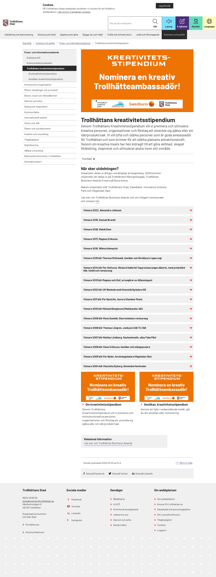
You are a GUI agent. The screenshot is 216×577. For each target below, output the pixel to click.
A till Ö (116, 504)
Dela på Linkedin (144, 473)
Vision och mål (31, 123)
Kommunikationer (35, 532)
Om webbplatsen (166, 498)
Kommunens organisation (37, 84)
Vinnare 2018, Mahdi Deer (97, 229)
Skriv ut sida (186, 462)
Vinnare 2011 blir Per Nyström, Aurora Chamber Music (112, 299)
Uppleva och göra (69, 34)
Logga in (161, 530)
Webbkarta (119, 498)
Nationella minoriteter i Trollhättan (42, 156)
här (97, 201)
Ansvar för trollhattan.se (170, 504)
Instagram (76, 520)
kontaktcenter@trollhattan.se (38, 501)
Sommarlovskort (33, 161)
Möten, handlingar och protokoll (41, 90)
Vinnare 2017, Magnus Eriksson (100, 238)
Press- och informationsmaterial (74, 43)
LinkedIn (76, 513)
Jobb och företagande (147, 34)
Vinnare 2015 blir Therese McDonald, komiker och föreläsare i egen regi (122, 257)
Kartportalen (120, 524)
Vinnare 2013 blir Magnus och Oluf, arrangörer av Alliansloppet (117, 280)
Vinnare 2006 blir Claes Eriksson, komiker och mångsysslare (116, 346)
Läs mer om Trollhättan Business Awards (108, 443)
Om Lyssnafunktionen (168, 514)
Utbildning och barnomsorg (18, 34)
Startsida (26, 43)
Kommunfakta (31, 112)
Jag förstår (165, 5)
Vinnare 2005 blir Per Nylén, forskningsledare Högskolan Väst (117, 356)
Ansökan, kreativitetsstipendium (45, 79)
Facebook (76, 499)
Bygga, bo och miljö (93, 34)
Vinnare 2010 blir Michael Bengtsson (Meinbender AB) (113, 308)
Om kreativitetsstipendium (42, 73)
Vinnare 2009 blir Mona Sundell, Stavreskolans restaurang (115, 318)
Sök (155, 23)
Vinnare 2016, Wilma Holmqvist (100, 248)
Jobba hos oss (120, 514)
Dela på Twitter (120, 473)
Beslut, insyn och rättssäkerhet (40, 95)
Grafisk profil (33, 57)
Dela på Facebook (95, 473)
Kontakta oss (32, 524)
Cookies (161, 524)
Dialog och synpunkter (36, 106)
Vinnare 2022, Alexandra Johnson (102, 210)
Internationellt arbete (35, 117)
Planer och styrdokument (37, 128)
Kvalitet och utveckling (36, 134)
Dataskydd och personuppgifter (173, 509)
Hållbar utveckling (33, 150)
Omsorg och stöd (47, 34)
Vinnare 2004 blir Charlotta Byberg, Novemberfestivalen (114, 366)
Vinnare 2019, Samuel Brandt (99, 219)
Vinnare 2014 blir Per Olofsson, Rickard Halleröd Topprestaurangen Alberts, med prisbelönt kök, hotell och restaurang (134, 269)
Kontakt (87, 158)
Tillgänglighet (31, 139)
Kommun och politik (174, 34)
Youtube (75, 506)
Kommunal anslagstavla (125, 509)
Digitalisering (31, 145)
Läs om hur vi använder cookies (74, 11)
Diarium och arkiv (33, 101)
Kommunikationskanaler (39, 62)
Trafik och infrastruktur (119, 34)
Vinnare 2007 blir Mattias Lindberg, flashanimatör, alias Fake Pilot (119, 337)
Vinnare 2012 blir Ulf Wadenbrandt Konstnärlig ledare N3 (114, 289)
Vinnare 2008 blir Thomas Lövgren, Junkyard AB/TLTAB (114, 327)
